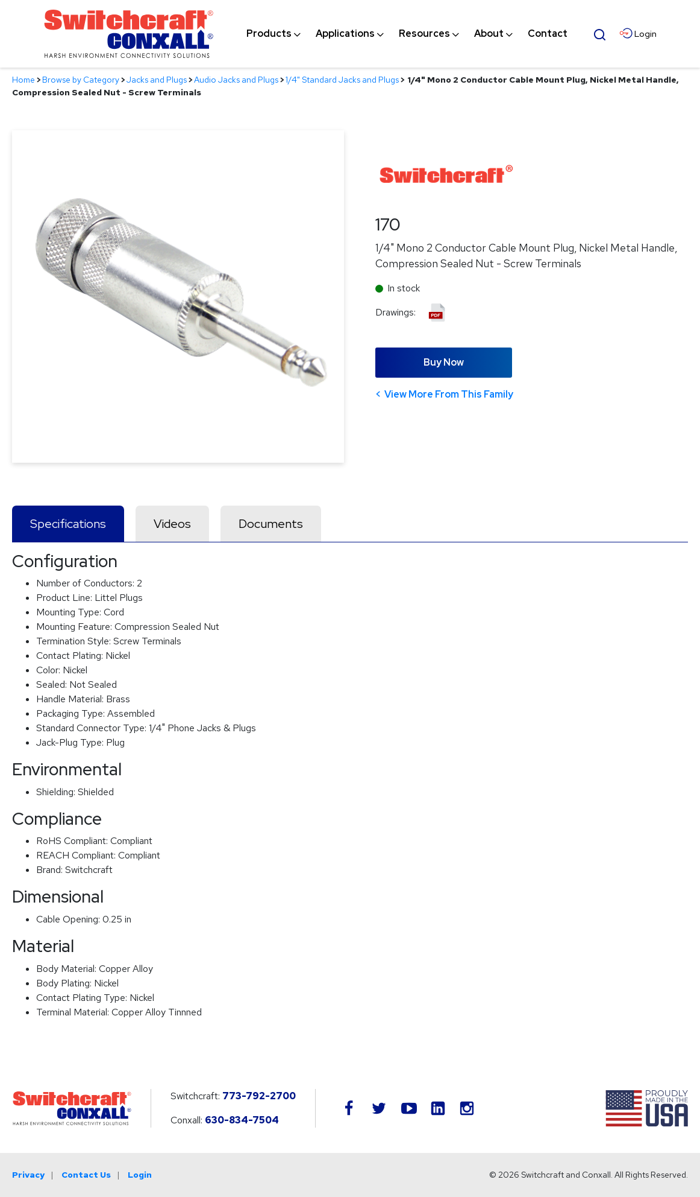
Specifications (68, 524)
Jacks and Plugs (157, 79)
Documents (271, 524)
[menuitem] (269, 34)
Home (23, 79)
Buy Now (443, 362)
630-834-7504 (242, 1120)
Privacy (28, 1174)
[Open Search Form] (599, 33)
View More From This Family (448, 394)
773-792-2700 (259, 1096)
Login (140, 1174)
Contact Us (86, 1174)
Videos (172, 524)
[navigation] (407, 34)
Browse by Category (80, 79)
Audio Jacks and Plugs (236, 79)
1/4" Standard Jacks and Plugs (342, 79)
